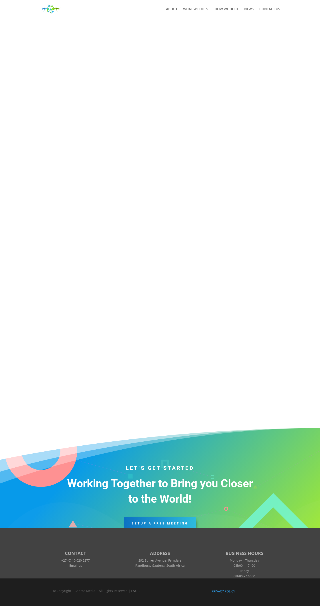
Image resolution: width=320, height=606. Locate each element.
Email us (75, 565)
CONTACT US (269, 9)
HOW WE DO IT (226, 9)
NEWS (249, 9)
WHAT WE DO (193, 9)
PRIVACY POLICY (223, 591)
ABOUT (171, 9)
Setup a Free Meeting (160, 523)
